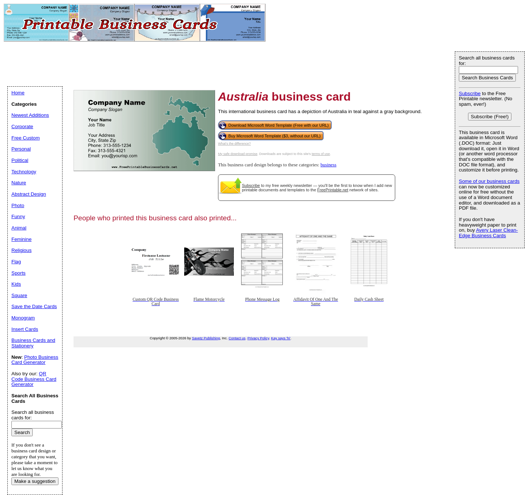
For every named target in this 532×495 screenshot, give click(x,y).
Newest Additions (30, 115)
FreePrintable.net (332, 190)
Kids (16, 284)
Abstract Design (28, 194)
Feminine (21, 239)
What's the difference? (234, 143)
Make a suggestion (35, 481)
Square (19, 295)
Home (18, 92)
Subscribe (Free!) (490, 116)
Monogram (23, 318)
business (328, 164)
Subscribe (251, 185)
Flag (16, 261)
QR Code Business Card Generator (33, 379)
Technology (23, 171)
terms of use (321, 154)
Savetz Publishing (206, 338)
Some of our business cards (489, 181)
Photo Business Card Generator (34, 359)
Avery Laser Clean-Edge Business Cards (488, 232)
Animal (18, 228)
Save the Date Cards (34, 306)
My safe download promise (237, 154)
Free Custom (25, 138)
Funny (18, 216)
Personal (21, 149)
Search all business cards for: (487, 60)
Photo (17, 205)
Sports (18, 273)
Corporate (22, 126)
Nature (18, 182)
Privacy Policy (258, 338)
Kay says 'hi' (280, 338)
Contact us (237, 338)
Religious (21, 250)
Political (19, 160)
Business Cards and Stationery (33, 342)
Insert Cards (24, 329)
